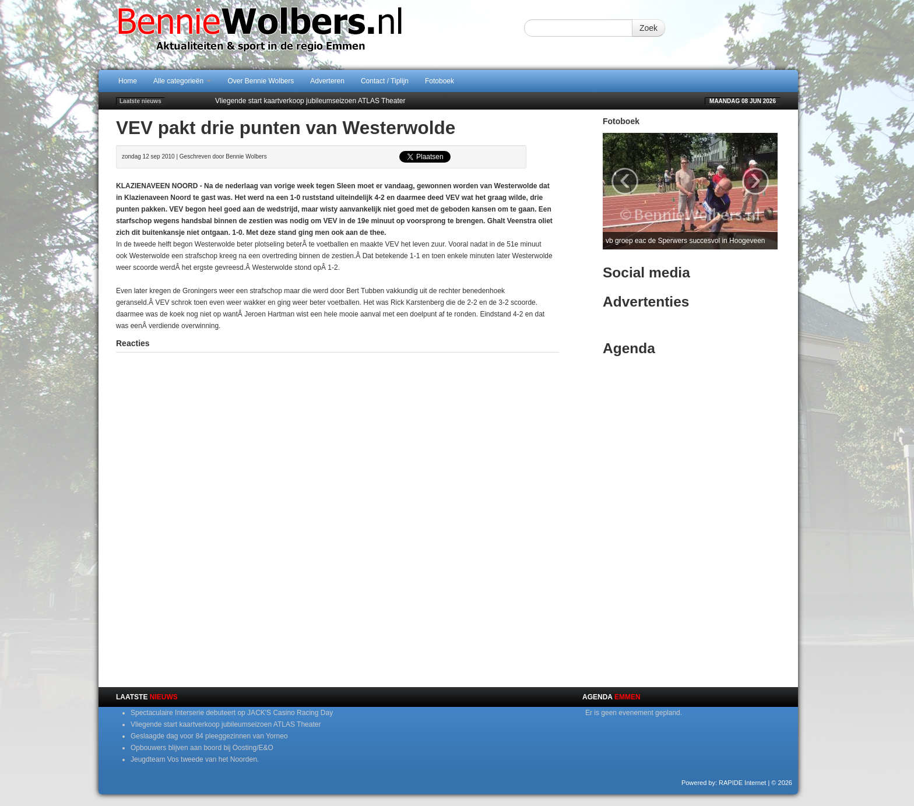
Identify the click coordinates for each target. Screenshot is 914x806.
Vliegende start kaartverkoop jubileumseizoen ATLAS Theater (310, 101)
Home (127, 81)
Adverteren (327, 81)
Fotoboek (439, 81)
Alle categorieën (182, 81)
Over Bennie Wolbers (260, 81)
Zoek (648, 28)
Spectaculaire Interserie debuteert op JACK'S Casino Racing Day (232, 713)
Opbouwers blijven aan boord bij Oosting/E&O (202, 748)
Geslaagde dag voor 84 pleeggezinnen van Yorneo (209, 736)
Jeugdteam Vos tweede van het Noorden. (195, 759)
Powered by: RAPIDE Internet (724, 782)
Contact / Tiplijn (385, 81)
